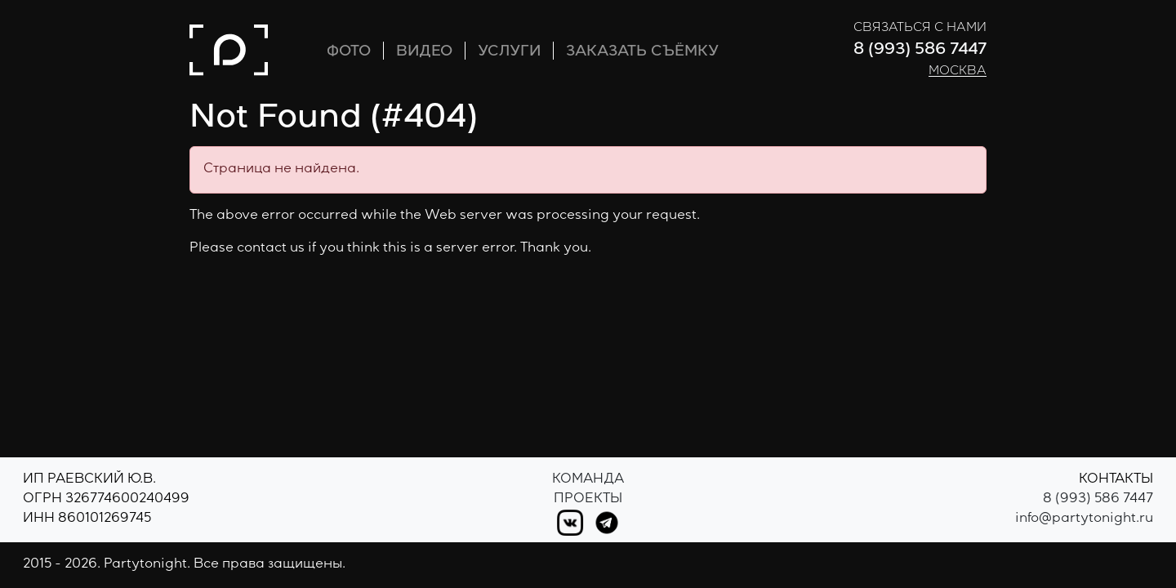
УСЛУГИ (509, 52)
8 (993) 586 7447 (920, 50)
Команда (588, 480)
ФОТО (349, 52)
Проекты (588, 499)
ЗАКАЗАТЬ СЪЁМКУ (642, 52)
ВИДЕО (424, 52)
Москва (958, 71)
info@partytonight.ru (1084, 519)
